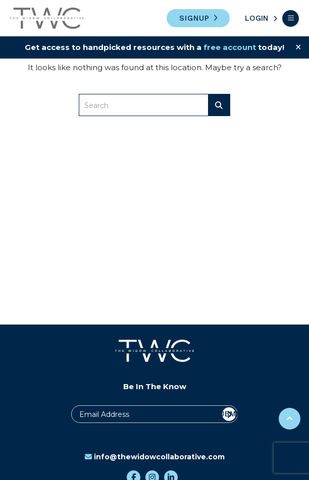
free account (229, 47)
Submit (229, 413)
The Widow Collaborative (47, 18)
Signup (194, 18)
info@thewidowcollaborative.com (155, 456)
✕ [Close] (298, 47)
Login (256, 18)
